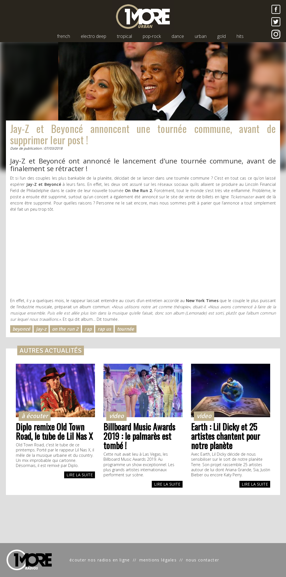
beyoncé (21, 329)
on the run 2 (65, 329)
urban (201, 36)
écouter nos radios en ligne (100, 560)
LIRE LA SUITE (79, 474)
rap (88, 329)
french (63, 36)
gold (221, 36)
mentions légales (158, 560)
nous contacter (202, 560)
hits (240, 36)
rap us (104, 329)
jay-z (41, 329)
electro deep (93, 36)
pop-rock (152, 36)
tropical (124, 36)
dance (178, 36)
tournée (125, 329)
